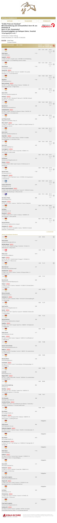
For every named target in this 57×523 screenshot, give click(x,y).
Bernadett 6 (7, 415)
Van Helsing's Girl (8, 441)
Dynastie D (6, 213)
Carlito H (6, 454)
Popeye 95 (6, 201)
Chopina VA (6, 481)
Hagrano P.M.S (7, 376)
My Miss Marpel (8, 244)
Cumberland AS (7, 110)
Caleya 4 (6, 284)
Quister (6, 310)
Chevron (6, 162)
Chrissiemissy (7, 494)
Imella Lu (6, 349)
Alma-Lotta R (7, 123)
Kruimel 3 (6, 96)
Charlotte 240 (7, 271)
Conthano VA (7, 507)
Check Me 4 (6, 136)
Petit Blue (6, 389)
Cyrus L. (6, 336)
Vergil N (6, 257)
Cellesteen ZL (7, 297)
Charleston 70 (7, 226)
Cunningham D (7, 149)
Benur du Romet (8, 83)
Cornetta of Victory (8, 402)
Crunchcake (7, 362)
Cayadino (6, 323)
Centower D (7, 468)
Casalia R (6, 57)
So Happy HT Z (7, 175)
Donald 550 (7, 70)
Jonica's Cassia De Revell (9, 188)
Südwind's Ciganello (9, 428)
